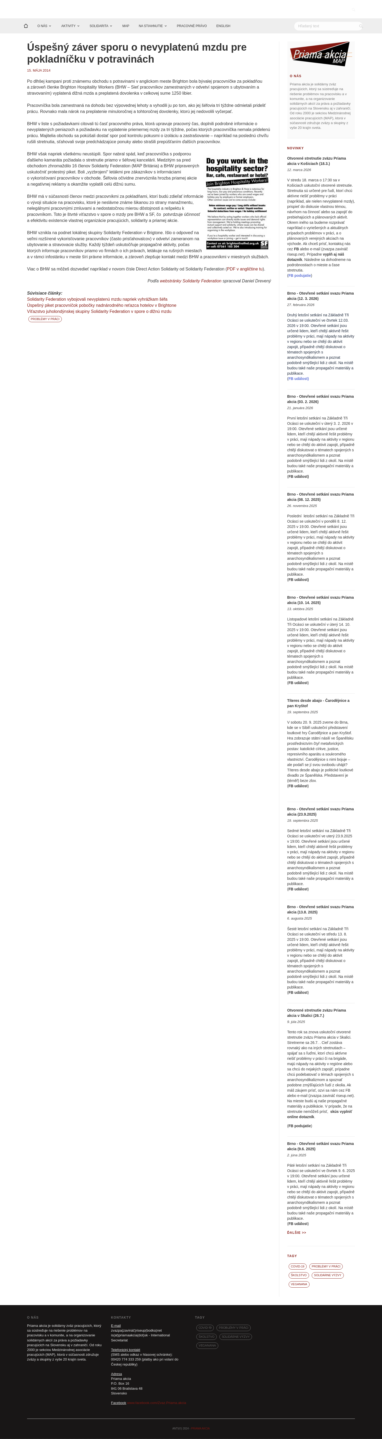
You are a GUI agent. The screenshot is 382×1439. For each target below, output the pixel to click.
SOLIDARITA (99, 26)
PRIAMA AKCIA (200, 1428)
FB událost (297, 477)
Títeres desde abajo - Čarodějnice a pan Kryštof (318, 703)
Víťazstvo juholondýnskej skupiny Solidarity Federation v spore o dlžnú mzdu (99, 311)
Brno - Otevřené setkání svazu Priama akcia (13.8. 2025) (320, 910)
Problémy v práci (45, 319)
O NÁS (42, 26)
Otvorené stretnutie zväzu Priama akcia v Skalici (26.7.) (316, 1013)
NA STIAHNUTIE (151, 26)
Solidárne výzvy (327, 1275)
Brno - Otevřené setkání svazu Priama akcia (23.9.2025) (320, 812)
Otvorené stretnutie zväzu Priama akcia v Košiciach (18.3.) (316, 161)
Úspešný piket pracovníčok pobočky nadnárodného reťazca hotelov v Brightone (101, 305)
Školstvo (299, 1275)
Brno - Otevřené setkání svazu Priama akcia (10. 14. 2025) (320, 600)
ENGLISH (223, 26)
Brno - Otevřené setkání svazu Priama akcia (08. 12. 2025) (320, 497)
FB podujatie (299, 1126)
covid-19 (298, 1266)
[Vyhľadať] (361, 26)
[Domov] (26, 26)
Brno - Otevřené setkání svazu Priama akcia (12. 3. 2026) (320, 296)
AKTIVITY (68, 26)
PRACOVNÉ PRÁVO (192, 26)
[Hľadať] (328, 26)
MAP (125, 26)
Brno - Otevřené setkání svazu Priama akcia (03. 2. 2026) (320, 399)
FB (296, 249)
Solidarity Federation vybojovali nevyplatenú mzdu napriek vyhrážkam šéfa (97, 299)
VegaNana (299, 1284)
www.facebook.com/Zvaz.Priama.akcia (156, 1403)
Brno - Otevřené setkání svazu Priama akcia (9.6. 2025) (320, 1146)
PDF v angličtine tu (245, 269)
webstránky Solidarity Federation (191, 281)
